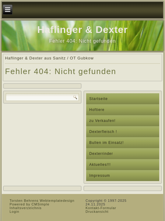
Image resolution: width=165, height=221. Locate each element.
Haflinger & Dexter (82, 29)
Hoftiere (96, 110)
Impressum (99, 175)
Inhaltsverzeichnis (25, 208)
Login (14, 211)
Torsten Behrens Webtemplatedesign (41, 200)
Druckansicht (97, 211)
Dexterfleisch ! (103, 132)
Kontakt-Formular (101, 208)
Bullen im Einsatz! (106, 143)
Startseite (98, 99)
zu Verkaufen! (102, 121)
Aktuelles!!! (100, 164)
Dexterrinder (101, 153)
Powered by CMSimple (29, 204)
